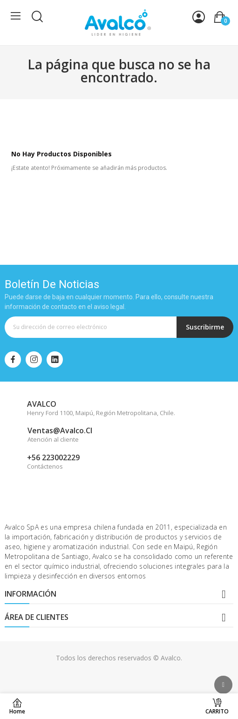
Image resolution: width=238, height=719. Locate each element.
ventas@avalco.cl (59, 430)
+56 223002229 (53, 457)
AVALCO (41, 404)
